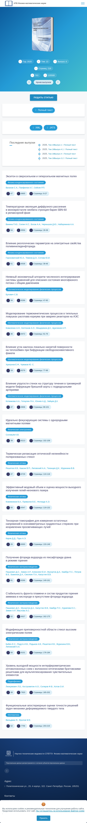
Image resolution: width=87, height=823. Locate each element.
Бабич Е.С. (11, 644)
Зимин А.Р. (26, 572)
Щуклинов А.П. (59, 328)
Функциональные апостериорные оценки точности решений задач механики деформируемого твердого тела (42, 707)
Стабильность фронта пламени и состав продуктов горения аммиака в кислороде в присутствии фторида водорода (42, 595)
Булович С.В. (12, 294)
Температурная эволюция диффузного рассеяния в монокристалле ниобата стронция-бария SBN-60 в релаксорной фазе (36, 209)
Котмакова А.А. (13, 401)
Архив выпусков (43, 82)
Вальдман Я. (12, 720)
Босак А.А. (36, 224)
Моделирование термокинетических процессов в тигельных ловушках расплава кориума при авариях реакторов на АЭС (42, 315)
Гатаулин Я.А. (27, 401)
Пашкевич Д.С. (13, 572)
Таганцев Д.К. (53, 468)
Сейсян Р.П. (39, 188)
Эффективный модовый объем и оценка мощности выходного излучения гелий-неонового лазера (43, 489)
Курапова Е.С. (68, 608)
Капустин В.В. (44, 574)
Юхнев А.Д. (40, 401)
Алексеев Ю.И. (39, 572)
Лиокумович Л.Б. (13, 686)
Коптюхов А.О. (28, 328)
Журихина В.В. (68, 468)
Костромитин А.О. (31, 686)
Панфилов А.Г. (26, 188)
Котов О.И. (59, 686)
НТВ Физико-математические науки (30, 3)
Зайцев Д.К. (52, 401)
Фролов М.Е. (25, 720)
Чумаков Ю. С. (27, 364)
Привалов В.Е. (29, 502)
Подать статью (43, 97)
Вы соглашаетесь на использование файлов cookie (60, 811)
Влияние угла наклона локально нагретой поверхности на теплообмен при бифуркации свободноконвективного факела (40, 350)
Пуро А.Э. (21, 538)
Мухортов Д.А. (54, 572)
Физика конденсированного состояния (26, 182)
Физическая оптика (17, 463)
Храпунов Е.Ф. (12, 364)
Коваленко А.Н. (13, 328)
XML (36, 127)
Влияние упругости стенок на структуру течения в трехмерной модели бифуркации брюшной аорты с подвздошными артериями (43, 386)
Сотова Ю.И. (44, 258)
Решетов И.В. (12, 468)
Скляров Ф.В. (46, 686)
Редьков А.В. (35, 644)
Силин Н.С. (24, 224)
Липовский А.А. (39, 468)
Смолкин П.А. (30, 574)
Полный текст (43, 110)
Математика (13, 715)
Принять (44, 818)
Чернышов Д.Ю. (49, 224)
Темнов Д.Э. (31, 258)
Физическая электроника (19, 429)
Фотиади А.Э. (43, 502)
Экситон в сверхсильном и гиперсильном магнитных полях (41, 176)
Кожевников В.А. (13, 502)
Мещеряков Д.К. (43, 328)
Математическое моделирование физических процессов (34, 289)
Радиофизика (14, 681)
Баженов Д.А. (17, 574)
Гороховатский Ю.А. (15, 258)
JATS (50, 127)
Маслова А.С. (23, 610)
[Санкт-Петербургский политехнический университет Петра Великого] (8, 756)
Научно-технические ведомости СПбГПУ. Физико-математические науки (48, 754)
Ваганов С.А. (12, 188)
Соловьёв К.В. (12, 435)
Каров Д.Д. (11, 538)
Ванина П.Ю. (12, 224)
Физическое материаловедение (22, 567)
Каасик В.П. (25, 468)
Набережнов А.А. (66, 224)
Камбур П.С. (67, 572)
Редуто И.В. (22, 644)
